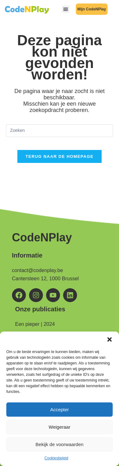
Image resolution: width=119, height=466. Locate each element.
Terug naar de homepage (59, 156)
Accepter (59, 409)
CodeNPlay (42, 237)
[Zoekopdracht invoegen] (59, 130)
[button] (109, 339)
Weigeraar (59, 427)
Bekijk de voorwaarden (60, 444)
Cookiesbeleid (56, 458)
